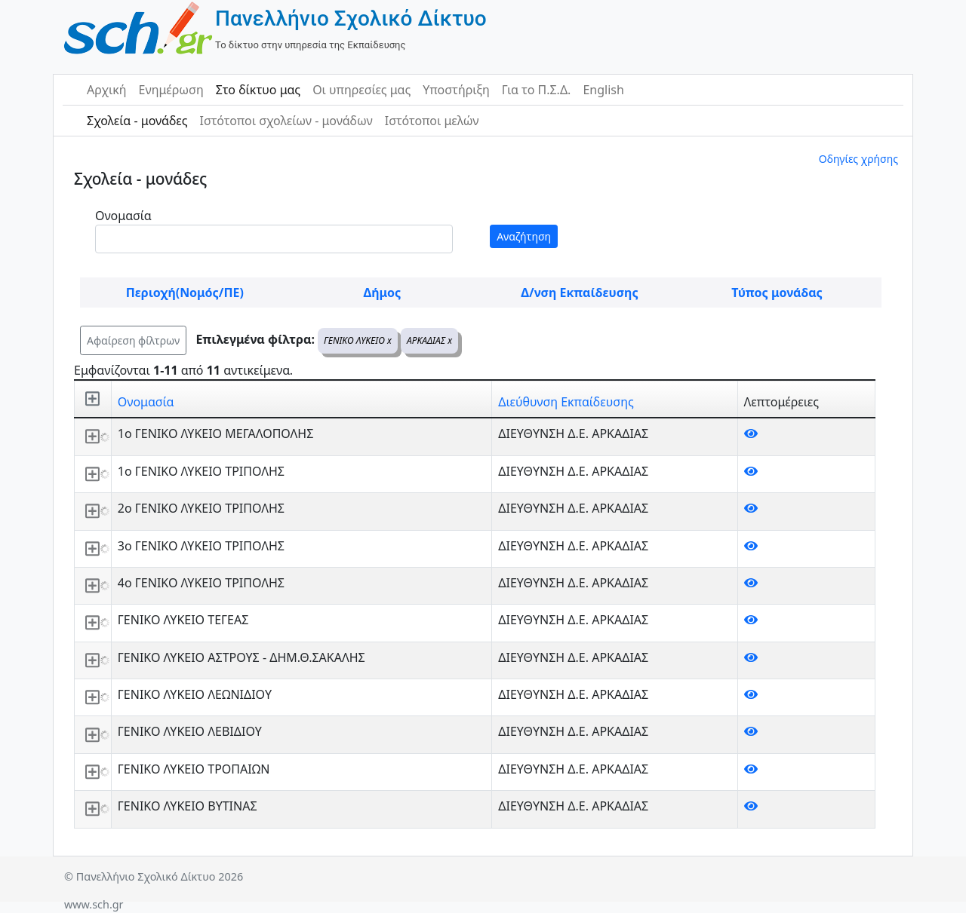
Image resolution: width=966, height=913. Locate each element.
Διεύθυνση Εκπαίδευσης (565, 402)
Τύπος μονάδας (776, 292)
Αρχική (107, 89)
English (603, 89)
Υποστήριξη (456, 89)
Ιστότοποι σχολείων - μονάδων (285, 120)
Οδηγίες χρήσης (858, 159)
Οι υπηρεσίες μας (361, 89)
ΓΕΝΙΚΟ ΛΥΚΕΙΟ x (358, 340)
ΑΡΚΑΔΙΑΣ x (429, 340)
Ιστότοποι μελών (432, 120)
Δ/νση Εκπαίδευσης (579, 292)
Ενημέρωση (171, 89)
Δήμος (382, 292)
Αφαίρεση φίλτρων (133, 340)
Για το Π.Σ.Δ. (536, 89)
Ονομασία (123, 215)
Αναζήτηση (524, 236)
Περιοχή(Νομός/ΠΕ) (185, 292)
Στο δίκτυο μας (258, 89)
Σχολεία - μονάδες (137, 120)
